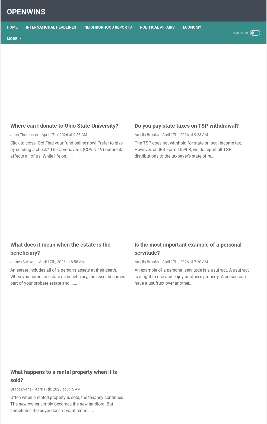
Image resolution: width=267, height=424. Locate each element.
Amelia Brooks (108, 116)
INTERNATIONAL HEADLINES (54, 19)
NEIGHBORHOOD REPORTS (111, 19)
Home (15, 19)
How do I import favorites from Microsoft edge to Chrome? (223, 105)
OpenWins (29, 6)
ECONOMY (19, 30)
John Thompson (24, 116)
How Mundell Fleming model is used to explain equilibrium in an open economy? (227, 67)
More (42, 30)
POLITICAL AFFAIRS (161, 19)
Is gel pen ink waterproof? (223, 303)
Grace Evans (20, 347)
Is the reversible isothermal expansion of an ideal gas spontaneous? (224, 288)
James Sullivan (23, 235)
